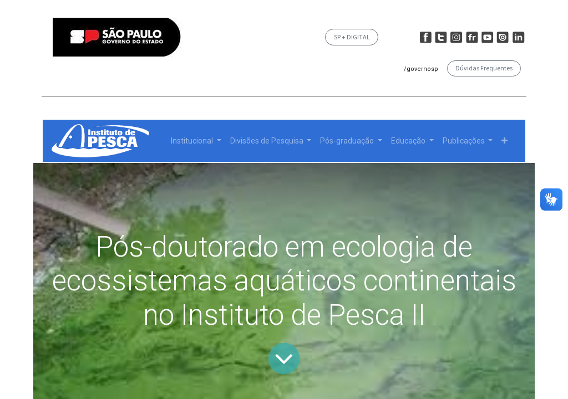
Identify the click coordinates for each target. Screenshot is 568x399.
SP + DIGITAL (352, 37)
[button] (504, 141)
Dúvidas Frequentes (484, 68)
